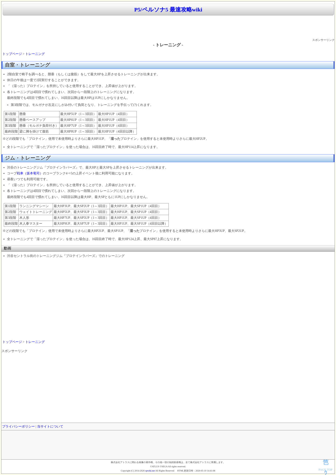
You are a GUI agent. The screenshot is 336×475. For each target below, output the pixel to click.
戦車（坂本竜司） (30, 173)
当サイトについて (50, 426)
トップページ (12, 54)
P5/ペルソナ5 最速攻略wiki (168, 10)
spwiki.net (150, 470)
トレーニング (35, 54)
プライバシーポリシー (18, 426)
